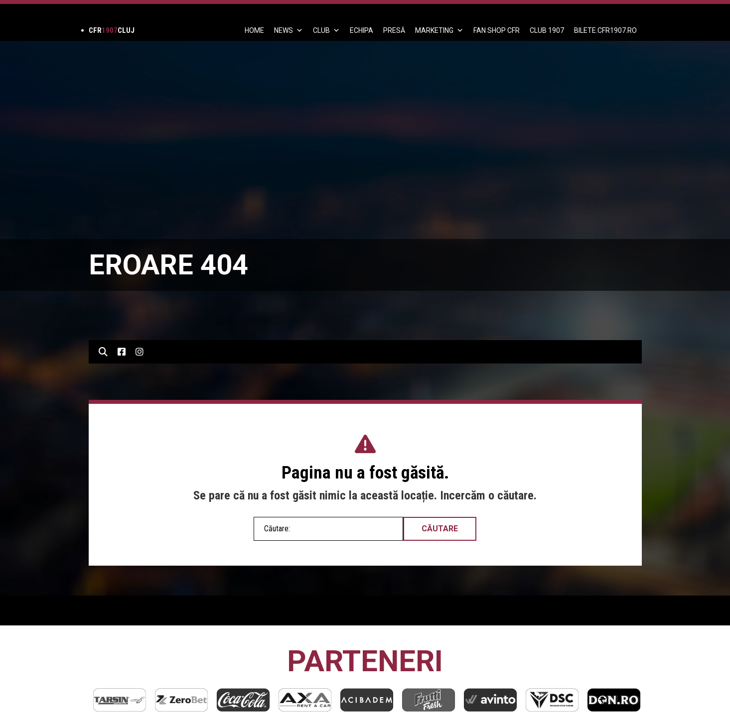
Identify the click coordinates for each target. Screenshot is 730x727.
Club (326, 30)
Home (254, 30)
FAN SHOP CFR (496, 30)
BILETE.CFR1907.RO (605, 30)
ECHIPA (361, 30)
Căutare (440, 528)
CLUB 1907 (547, 30)
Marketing (439, 30)
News (288, 30)
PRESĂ (394, 30)
